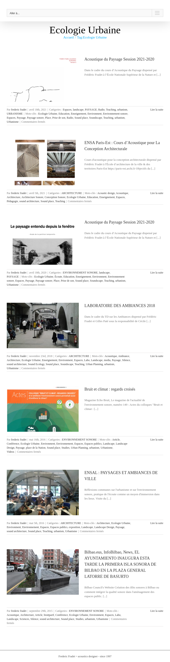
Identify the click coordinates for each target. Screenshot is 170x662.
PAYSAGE (91, 109)
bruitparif (49, 615)
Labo (87, 360)
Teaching (111, 109)
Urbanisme (13, 121)
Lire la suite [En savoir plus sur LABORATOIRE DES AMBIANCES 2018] (156, 356)
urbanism (122, 109)
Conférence (13, 443)
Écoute (58, 276)
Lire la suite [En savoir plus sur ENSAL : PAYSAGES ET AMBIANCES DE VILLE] (156, 523)
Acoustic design (106, 193)
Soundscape (95, 117)
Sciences (24, 619)
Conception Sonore (55, 197)
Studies (65, 447)
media (107, 360)
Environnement (64, 443)
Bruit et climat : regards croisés (109, 389)
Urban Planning (94, 364)
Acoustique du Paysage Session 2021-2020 (119, 59)
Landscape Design (104, 527)
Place (48, 117)
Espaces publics (93, 443)
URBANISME (15, 113)
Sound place (81, 117)
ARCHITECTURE (71, 193)
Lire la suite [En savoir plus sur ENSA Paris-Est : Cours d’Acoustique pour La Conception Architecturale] (156, 193)
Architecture (13, 197)
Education (64, 113)
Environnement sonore (115, 113)
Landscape (96, 360)
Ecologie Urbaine (47, 113)
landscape (78, 109)
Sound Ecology (36, 364)
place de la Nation (35, 447)
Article (116, 439)
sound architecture (29, 201)
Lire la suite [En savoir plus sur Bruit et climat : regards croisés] (156, 439)
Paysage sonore (35, 117)
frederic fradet (18, 109)
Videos (10, 451)
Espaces (67, 109)
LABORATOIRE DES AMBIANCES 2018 (119, 305)
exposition (74, 527)
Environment (95, 113)
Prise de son (58, 117)
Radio (101, 109)
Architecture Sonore (32, 197)
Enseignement (78, 113)
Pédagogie (12, 201)
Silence (126, 360)
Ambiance (123, 356)
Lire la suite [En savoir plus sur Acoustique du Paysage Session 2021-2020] (156, 109)
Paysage (21, 117)
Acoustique (122, 193)
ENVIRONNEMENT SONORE (80, 272)
